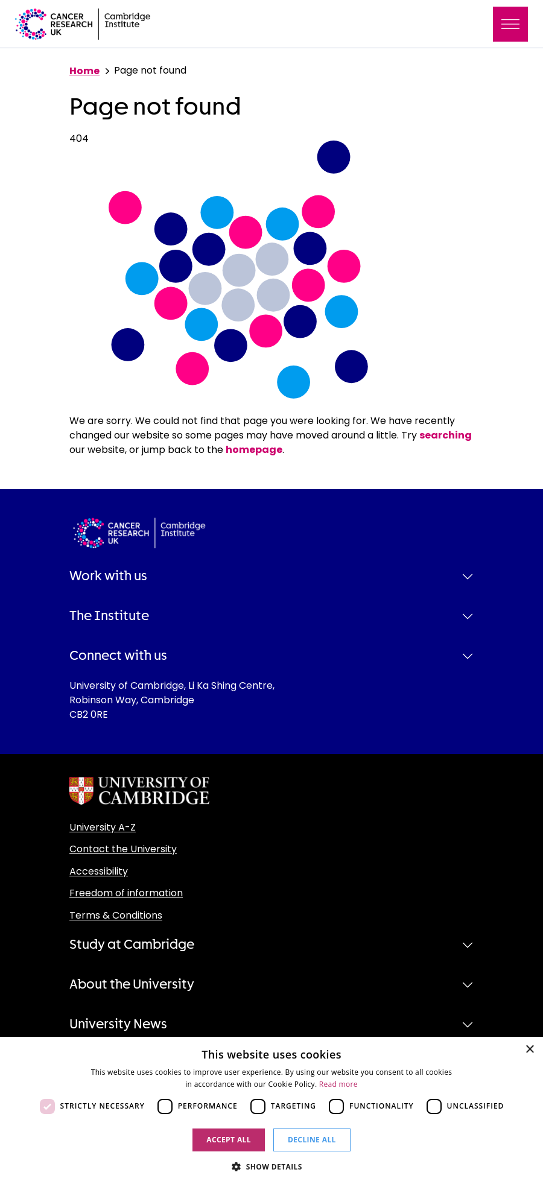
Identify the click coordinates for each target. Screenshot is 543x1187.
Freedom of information (126, 893)
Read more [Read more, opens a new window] (338, 1084)
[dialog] (271, 1112)
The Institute (109, 615)
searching (445, 435)
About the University (131, 984)
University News (118, 1024)
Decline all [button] (312, 1140)
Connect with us (118, 655)
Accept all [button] (228, 1140)
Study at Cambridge (131, 944)
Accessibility (98, 871)
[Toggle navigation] (510, 24)
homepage (254, 450)
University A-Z (102, 827)
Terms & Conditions (115, 915)
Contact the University (123, 849)
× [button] (529, 1049)
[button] (271, 1166)
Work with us (108, 576)
